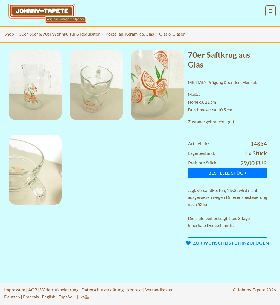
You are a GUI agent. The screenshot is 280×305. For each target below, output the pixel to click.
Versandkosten (211, 190)
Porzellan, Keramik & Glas (130, 33)
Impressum (14, 289)
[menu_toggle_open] (270, 10)
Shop (9, 33)
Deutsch (12, 296)
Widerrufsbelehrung (59, 289)
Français (31, 296)
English (49, 296)
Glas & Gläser (172, 33)
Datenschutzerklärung (102, 289)
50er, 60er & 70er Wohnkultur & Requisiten (59, 33)
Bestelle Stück (227, 172)
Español (66, 296)
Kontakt (134, 289)
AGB (32, 289)
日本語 (83, 296)
